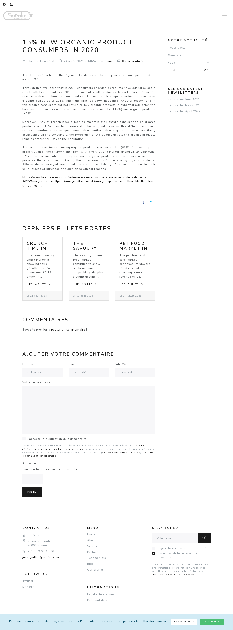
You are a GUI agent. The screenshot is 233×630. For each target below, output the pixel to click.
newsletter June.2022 (184, 99)
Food (189, 70)
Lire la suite (39, 284)
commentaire (133, 61)
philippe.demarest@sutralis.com (121, 452)
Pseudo (27, 364)
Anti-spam (30, 463)
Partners (93, 552)
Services (93, 546)
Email (73, 364)
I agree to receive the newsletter (181, 548)
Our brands (95, 570)
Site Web (122, 364)
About (91, 540)
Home (91, 534)
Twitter (27, 581)
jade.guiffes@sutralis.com (41, 557)
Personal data (97, 600)
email (155, 574)
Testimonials (96, 558)
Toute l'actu (177, 48)
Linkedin (28, 587)
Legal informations (101, 594)
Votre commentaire (36, 382)
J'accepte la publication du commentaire (57, 439)
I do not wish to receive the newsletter (177, 555)
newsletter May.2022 (183, 105)
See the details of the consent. (178, 574)
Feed (189, 63)
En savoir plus (184, 621)
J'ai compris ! (212, 621)
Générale (189, 55)
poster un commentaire (68, 330)
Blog (90, 564)
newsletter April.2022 (184, 111)
